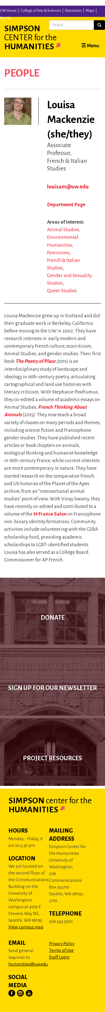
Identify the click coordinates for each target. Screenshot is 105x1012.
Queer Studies (62, 290)
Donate (53, 617)
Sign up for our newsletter (52, 688)
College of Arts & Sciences (40, 11)
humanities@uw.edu (28, 964)
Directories (73, 11)
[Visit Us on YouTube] (29, 993)
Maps (90, 11)
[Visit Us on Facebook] (12, 993)
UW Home (8, 11)
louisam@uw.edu (68, 187)
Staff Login (59, 957)
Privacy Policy (61, 943)
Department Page (66, 204)
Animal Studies (63, 229)
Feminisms (58, 252)
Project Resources (52, 758)
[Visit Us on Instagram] (20, 993)
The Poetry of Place (35, 361)
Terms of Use (61, 950)
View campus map (25, 927)
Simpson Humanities (39, 37)
